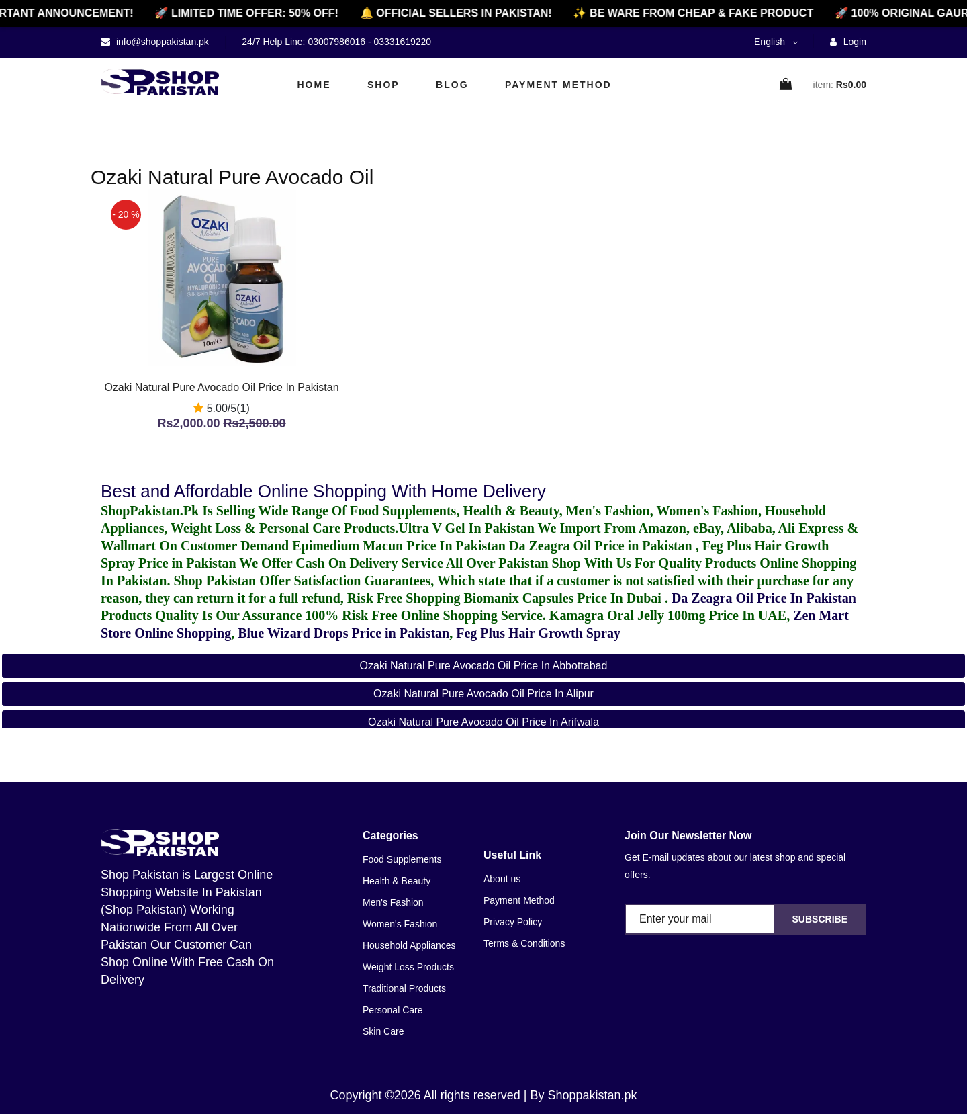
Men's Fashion (393, 902)
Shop (383, 84)
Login (848, 41)
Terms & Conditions (524, 943)
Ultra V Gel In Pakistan (466, 528)
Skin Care (383, 1031)
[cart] (786, 85)
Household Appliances (409, 945)
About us (501, 878)
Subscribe (819, 919)
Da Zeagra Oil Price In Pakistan (764, 598)
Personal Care (393, 1009)
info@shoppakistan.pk (161, 41)
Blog (452, 84)
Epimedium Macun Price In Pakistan (399, 545)
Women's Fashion (400, 923)
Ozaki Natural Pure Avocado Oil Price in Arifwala (483, 722)
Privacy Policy (512, 921)
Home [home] (314, 84)
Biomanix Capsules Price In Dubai (563, 598)
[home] (160, 82)
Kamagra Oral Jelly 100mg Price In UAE (667, 615)
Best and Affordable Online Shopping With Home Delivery (323, 491)
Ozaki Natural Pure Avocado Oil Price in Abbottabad (484, 665)
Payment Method (558, 84)
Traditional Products (404, 988)
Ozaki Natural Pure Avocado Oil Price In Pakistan (221, 387)
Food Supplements (402, 859)
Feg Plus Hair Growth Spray (538, 633)
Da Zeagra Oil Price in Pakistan (602, 545)
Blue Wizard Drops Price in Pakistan (343, 633)
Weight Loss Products (408, 966)
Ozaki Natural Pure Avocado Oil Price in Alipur (483, 693)
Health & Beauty (396, 880)
